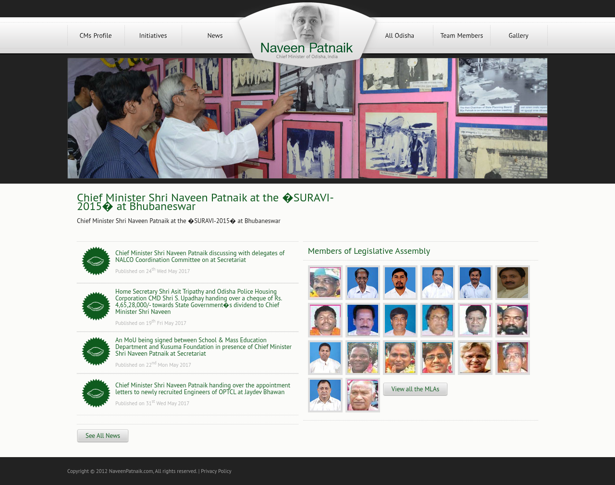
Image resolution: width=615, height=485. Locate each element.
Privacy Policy (216, 471)
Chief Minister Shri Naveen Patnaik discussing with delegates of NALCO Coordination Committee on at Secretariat (199, 256)
